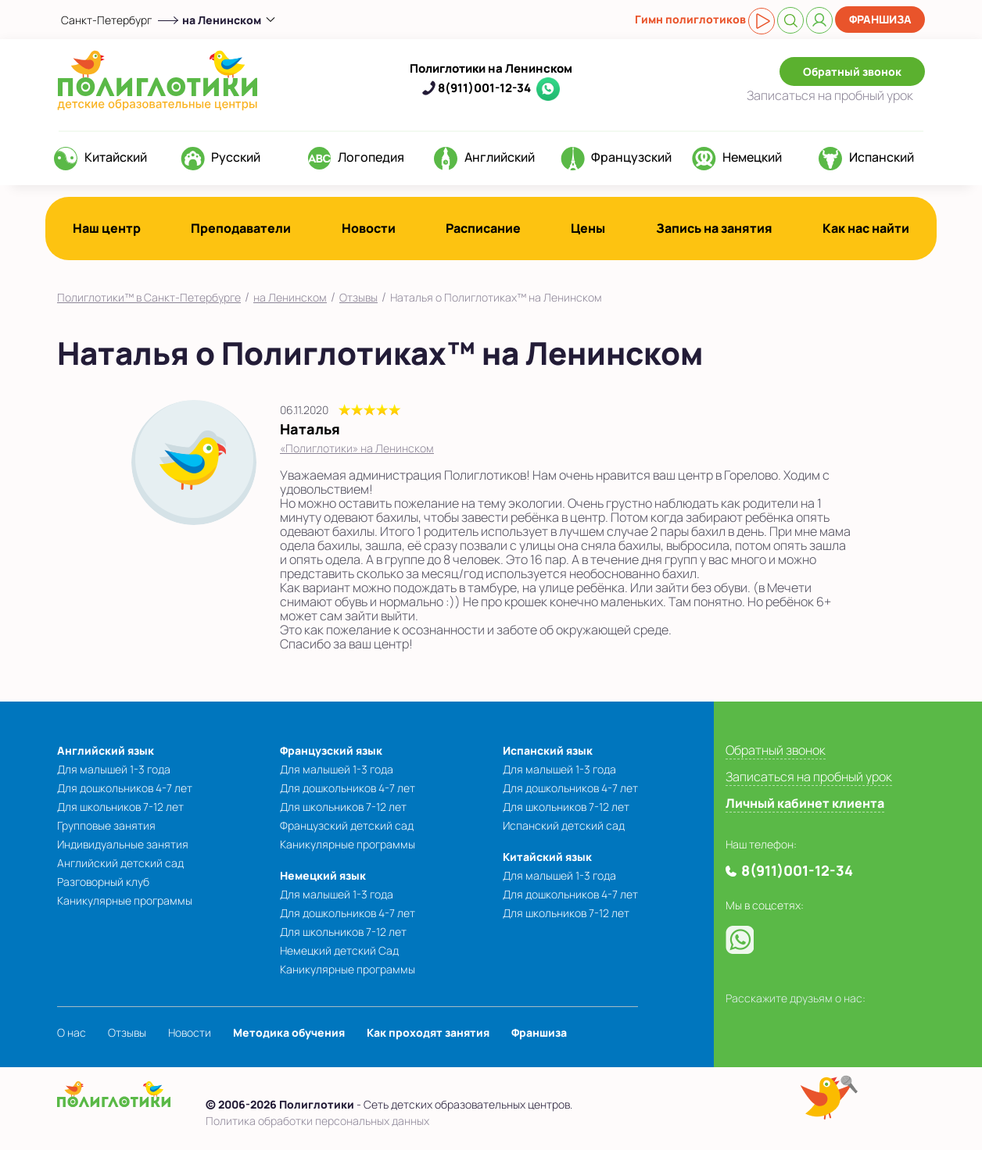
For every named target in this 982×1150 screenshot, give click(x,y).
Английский (499, 157)
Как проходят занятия (428, 1032)
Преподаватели (241, 228)
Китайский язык (547, 856)
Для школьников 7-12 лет (120, 806)
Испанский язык (548, 750)
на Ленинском (290, 297)
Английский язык (105, 750)
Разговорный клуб (103, 881)
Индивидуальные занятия (122, 844)
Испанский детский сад (564, 825)
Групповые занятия (106, 825)
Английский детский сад (120, 862)
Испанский (881, 157)
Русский (235, 157)
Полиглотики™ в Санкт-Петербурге (149, 297)
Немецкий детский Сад (339, 950)
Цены (588, 228)
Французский (631, 157)
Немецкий (752, 157)
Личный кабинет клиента (805, 803)
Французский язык (331, 750)
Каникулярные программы (124, 900)
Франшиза (880, 19)
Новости (369, 228)
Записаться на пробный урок (809, 776)
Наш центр (107, 228)
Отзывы (358, 297)
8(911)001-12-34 (484, 88)
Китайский (115, 157)
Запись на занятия (714, 228)
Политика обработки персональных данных (317, 1120)
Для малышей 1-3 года (113, 769)
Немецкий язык (323, 875)
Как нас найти (866, 228)
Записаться (830, 95)
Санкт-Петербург (106, 19)
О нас (71, 1032)
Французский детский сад (347, 825)
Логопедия (371, 157)
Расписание (483, 228)
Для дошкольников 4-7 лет (124, 787)
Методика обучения (289, 1032)
